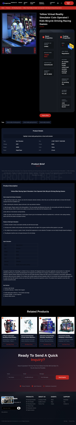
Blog (52, 401)
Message (42, 373)
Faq (64, 401)
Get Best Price (10, 344)
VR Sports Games (30, 410)
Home (2, 7)
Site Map (65, 421)
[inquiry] (18, 408)
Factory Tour (41, 403)
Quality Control (42, 401)
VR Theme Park (29, 406)
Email (25, 373)
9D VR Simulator (30, 401)
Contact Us (66, 403)
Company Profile (42, 399)
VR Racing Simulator (31, 399)
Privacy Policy (72, 421)
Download (66, 399)
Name (8, 373)
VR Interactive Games (31, 408)
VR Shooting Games (16, 7)
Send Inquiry (62, 377)
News (52, 399)
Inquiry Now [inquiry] (69, 3)
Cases (52, 403)
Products (8, 7)
